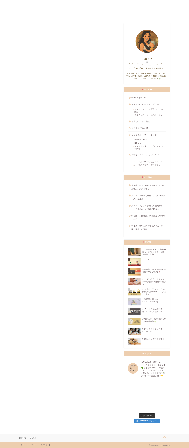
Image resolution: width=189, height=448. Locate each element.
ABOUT (33, 3)
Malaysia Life (140, 140)
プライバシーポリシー (29, 445)
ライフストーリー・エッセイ (145, 135)
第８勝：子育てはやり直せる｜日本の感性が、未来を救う (148, 187)
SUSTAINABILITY (90, 3)
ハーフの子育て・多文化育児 (147, 165)
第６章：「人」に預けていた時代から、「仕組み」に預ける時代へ (147, 207)
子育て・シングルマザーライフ (145, 157)
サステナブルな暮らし (142, 128)
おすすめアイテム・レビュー (145, 104)
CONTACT (148, 3)
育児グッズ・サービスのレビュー (149, 115)
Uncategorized (138, 97)
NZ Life (137, 143)
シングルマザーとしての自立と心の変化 (149, 147)
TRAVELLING (120, 3)
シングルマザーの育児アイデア (148, 162)
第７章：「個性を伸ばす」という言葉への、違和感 (148, 197)
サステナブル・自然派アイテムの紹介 (149, 110)
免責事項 (44, 445)
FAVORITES (61, 3)
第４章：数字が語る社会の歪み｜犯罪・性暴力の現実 (147, 228)
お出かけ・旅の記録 (140, 121)
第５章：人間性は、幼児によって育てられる (148, 217)
